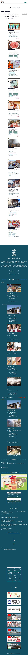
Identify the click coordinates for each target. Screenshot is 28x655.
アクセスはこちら (14, 274)
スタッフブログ (15, 14)
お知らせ (9, 14)
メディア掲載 (6, 16)
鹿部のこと (13, 18)
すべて (4, 14)
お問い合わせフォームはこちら (14, 532)
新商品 (8, 18)
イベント (17, 16)
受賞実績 (12, 16)
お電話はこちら (14, 271)
